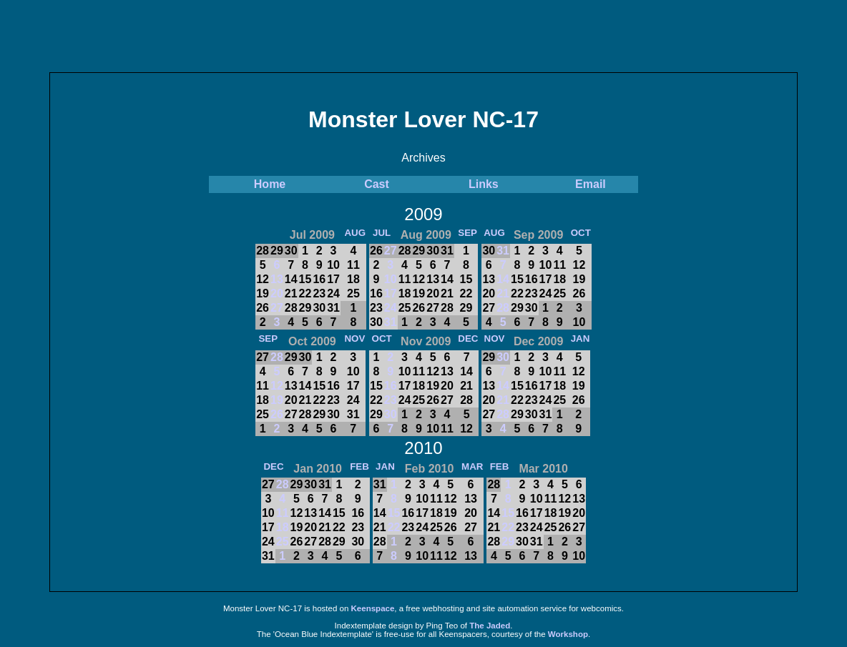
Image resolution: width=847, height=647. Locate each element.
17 (390, 293)
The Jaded (489, 625)
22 (394, 527)
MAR (472, 466)
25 (282, 541)
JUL (382, 232)
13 (276, 279)
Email (590, 184)
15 (394, 513)
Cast (376, 184)
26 (276, 414)
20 (276, 293)
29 (507, 541)
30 (390, 414)
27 (276, 308)
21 (502, 293)
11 (282, 513)
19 (276, 400)
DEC (468, 338)
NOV (354, 338)
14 (502, 279)
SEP (467, 232)
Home (269, 184)
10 (390, 279)
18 (282, 527)
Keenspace (373, 608)
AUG (355, 232)
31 (390, 322)
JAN (580, 338)
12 (276, 386)
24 (390, 308)
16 (390, 386)
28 (502, 308)
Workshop (568, 634)
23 (390, 400)
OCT (581, 232)
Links (484, 184)
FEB (359, 466)
